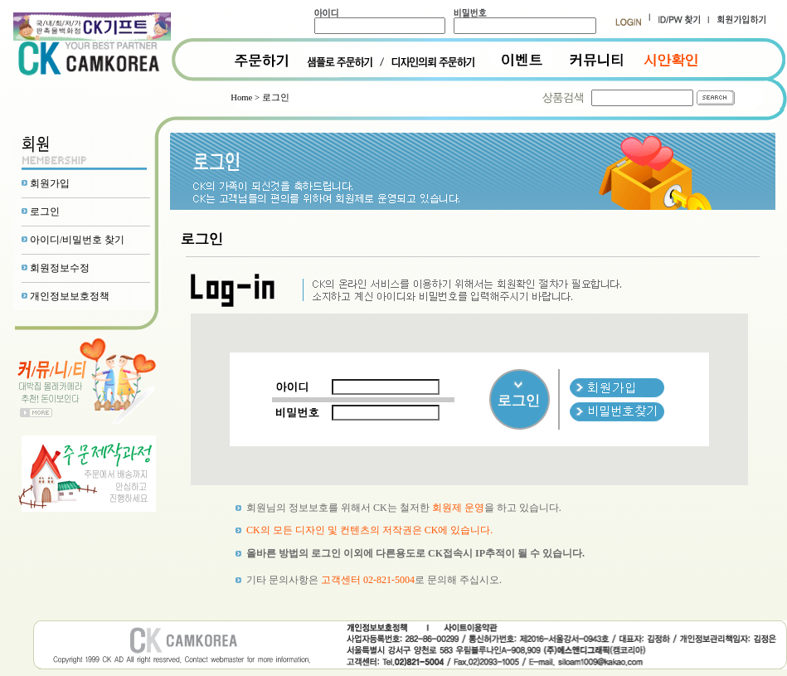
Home (241, 97)
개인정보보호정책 (69, 296)
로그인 (45, 211)
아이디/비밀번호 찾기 (77, 240)
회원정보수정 (60, 268)
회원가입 (50, 183)
